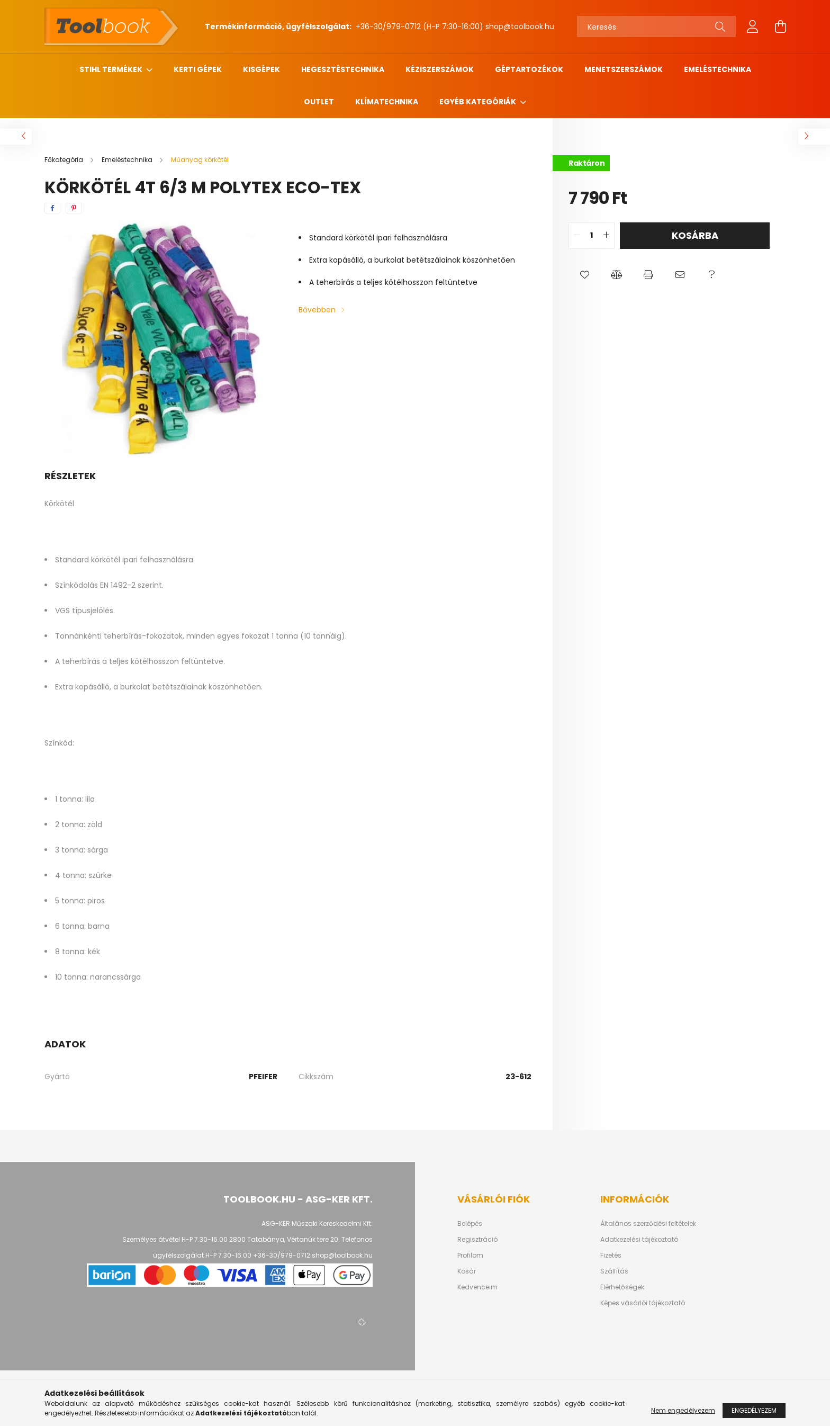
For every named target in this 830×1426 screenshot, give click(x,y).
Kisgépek (261, 69)
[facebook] (52, 208)
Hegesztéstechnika (342, 69)
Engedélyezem (754, 1410)
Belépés (469, 1223)
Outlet (319, 101)
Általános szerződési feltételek (648, 1223)
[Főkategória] (64, 159)
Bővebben (317, 309)
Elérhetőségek (622, 1287)
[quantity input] (591, 235)
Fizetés (610, 1255)
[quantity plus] (606, 236)
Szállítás (614, 1271)
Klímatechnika (386, 101)
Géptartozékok (529, 69)
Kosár (466, 1271)
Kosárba (695, 235)
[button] (584, 275)
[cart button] (780, 26)
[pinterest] (74, 208)
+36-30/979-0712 (387, 26)
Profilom (470, 1255)
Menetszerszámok (623, 69)
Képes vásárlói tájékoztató (642, 1303)
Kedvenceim (477, 1287)
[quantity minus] (577, 236)
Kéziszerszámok (439, 69)
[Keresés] (656, 26)
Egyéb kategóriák (478, 101)
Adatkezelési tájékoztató (639, 1239)
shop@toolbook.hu (519, 26)
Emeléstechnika (717, 69)
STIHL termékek (111, 69)
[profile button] (752, 26)
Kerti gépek (198, 69)
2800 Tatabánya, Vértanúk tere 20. (284, 1239)
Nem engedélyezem (683, 1410)
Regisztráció (477, 1239)
